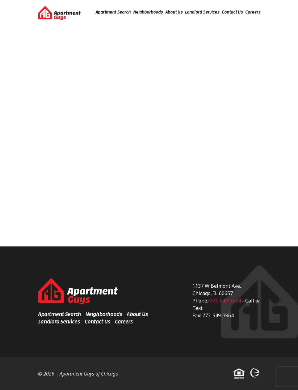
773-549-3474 (225, 300)
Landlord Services (202, 12)
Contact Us (232, 12)
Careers (252, 12)
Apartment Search (113, 12)
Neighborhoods (148, 12)
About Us (174, 12)
